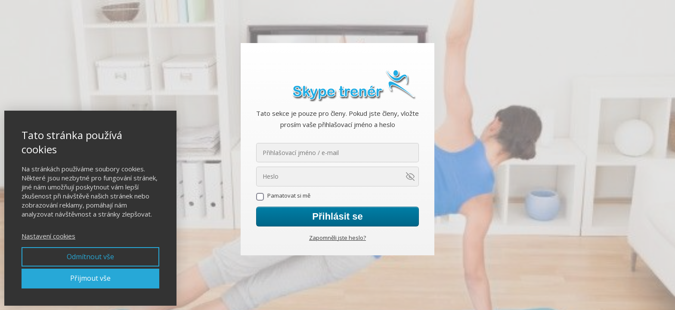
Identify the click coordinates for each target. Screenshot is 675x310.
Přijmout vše (90, 278)
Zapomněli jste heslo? (337, 238)
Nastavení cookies (48, 236)
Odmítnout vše (90, 256)
